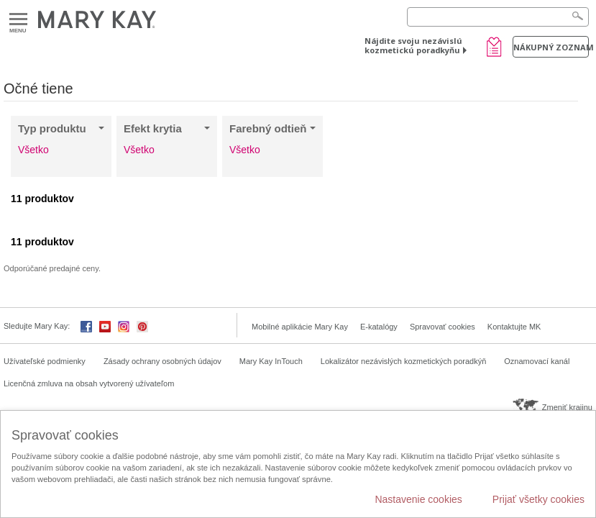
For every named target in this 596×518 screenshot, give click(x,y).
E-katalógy (379, 326)
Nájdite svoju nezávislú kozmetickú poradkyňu (413, 45)
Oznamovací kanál (536, 361)
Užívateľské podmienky (45, 361)
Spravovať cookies (442, 326)
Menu (18, 20)
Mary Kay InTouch (271, 361)
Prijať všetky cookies (538, 499)
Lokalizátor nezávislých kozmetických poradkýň (404, 361)
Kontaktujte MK (514, 326)
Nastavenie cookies (418, 499)
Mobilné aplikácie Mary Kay (300, 326)
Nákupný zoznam (551, 47)
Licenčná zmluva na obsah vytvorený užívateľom (89, 383)
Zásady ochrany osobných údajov (162, 361)
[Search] (498, 17)
